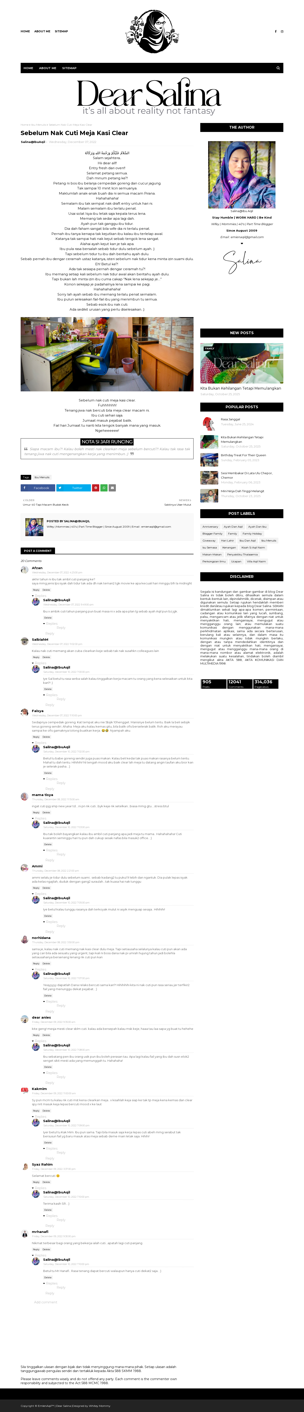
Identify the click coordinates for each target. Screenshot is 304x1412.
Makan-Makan (212, 554)
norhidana (41, 938)
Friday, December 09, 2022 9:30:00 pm (54, 1236)
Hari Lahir (227, 540)
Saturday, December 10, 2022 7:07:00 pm (66, 978)
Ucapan (236, 561)
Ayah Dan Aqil (233, 526)
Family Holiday (252, 533)
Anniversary (210, 526)
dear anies (41, 1017)
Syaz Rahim (42, 1164)
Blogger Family (212, 533)
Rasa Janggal (230, 419)
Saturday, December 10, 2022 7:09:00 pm (66, 1125)
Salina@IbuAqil (33, 142)
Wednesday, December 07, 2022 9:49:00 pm (68, 604)
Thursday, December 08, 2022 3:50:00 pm (55, 942)
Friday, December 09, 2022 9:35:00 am (53, 1022)
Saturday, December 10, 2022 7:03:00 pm (66, 827)
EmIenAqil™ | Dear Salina (54, 1406)
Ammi (37, 866)
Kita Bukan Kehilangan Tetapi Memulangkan (240, 388)
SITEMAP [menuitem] (69, 68)
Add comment (45, 1302)
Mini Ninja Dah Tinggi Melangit (242, 491)
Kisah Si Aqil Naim (253, 547)
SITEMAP (61, 31)
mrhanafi (40, 1232)
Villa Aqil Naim (256, 561)
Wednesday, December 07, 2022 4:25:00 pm (57, 572)
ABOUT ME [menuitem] (47, 68)
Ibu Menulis (38, 124)
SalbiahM (40, 639)
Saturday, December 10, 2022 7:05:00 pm (66, 902)
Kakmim (39, 1089)
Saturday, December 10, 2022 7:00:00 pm (66, 671)
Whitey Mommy (99, 1406)
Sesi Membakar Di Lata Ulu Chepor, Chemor (247, 475)
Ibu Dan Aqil (248, 540)
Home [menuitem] (28, 68)
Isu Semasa (210, 547)
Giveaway (209, 540)
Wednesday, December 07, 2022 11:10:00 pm (57, 715)
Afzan (37, 568)
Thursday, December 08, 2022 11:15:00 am (55, 799)
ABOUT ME (42, 31)
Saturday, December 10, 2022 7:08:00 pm (66, 1049)
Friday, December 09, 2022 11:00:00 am (54, 1093)
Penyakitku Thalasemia (242, 554)
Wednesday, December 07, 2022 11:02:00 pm (57, 644)
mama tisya (42, 795)
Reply (36, 589)
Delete (46, 589)
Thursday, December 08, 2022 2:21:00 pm (55, 870)
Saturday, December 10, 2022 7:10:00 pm (66, 1196)
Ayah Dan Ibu (257, 526)
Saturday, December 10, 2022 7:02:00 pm (66, 751)
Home (25, 31)
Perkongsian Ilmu (214, 561)
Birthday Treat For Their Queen (243, 455)
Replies (40, 596)
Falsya (38, 711)
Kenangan (229, 547)
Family (232, 533)
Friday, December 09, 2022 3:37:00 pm (54, 1169)
